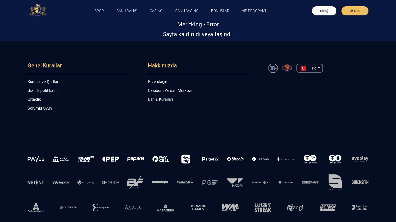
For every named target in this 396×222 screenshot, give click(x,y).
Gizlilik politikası (42, 90)
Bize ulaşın (157, 81)
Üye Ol (355, 11)
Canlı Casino (187, 11)
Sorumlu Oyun (40, 108)
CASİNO (156, 11)
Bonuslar (220, 11)
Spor (99, 11)
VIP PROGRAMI (254, 11)
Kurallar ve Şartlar (43, 81)
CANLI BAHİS (126, 11)
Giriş (324, 11)
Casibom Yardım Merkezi (170, 90)
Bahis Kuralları (160, 99)
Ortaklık (34, 99)
